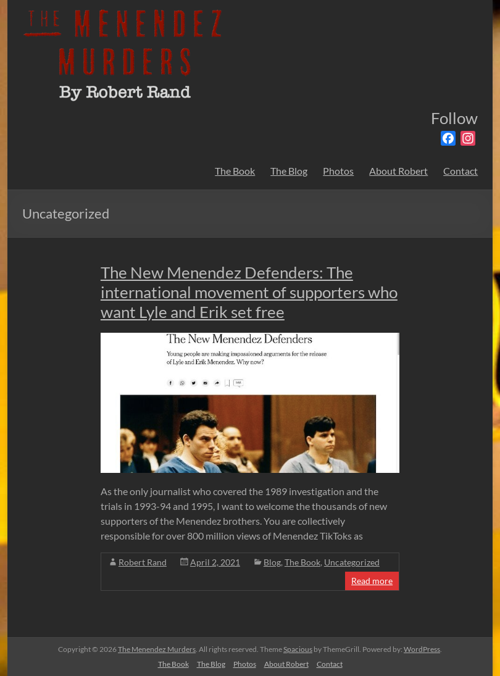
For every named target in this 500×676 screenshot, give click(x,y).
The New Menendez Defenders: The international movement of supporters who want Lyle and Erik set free (249, 292)
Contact (460, 171)
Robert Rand (143, 562)
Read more (372, 580)
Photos (338, 171)
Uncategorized (352, 562)
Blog (272, 562)
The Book (235, 171)
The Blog (288, 171)
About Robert (398, 171)
